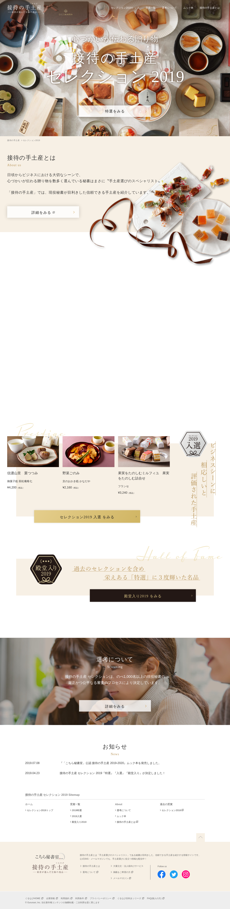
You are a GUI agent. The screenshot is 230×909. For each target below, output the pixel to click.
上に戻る (200, 837)
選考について (169, 7)
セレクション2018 (171, 810)
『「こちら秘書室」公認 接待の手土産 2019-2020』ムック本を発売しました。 (110, 763)
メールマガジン (120, 878)
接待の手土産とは (210, 7)
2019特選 (77, 810)
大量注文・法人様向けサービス (128, 866)
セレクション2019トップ (125, 7)
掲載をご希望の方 (121, 872)
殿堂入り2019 (79, 822)
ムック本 (188, 7)
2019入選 (77, 816)
